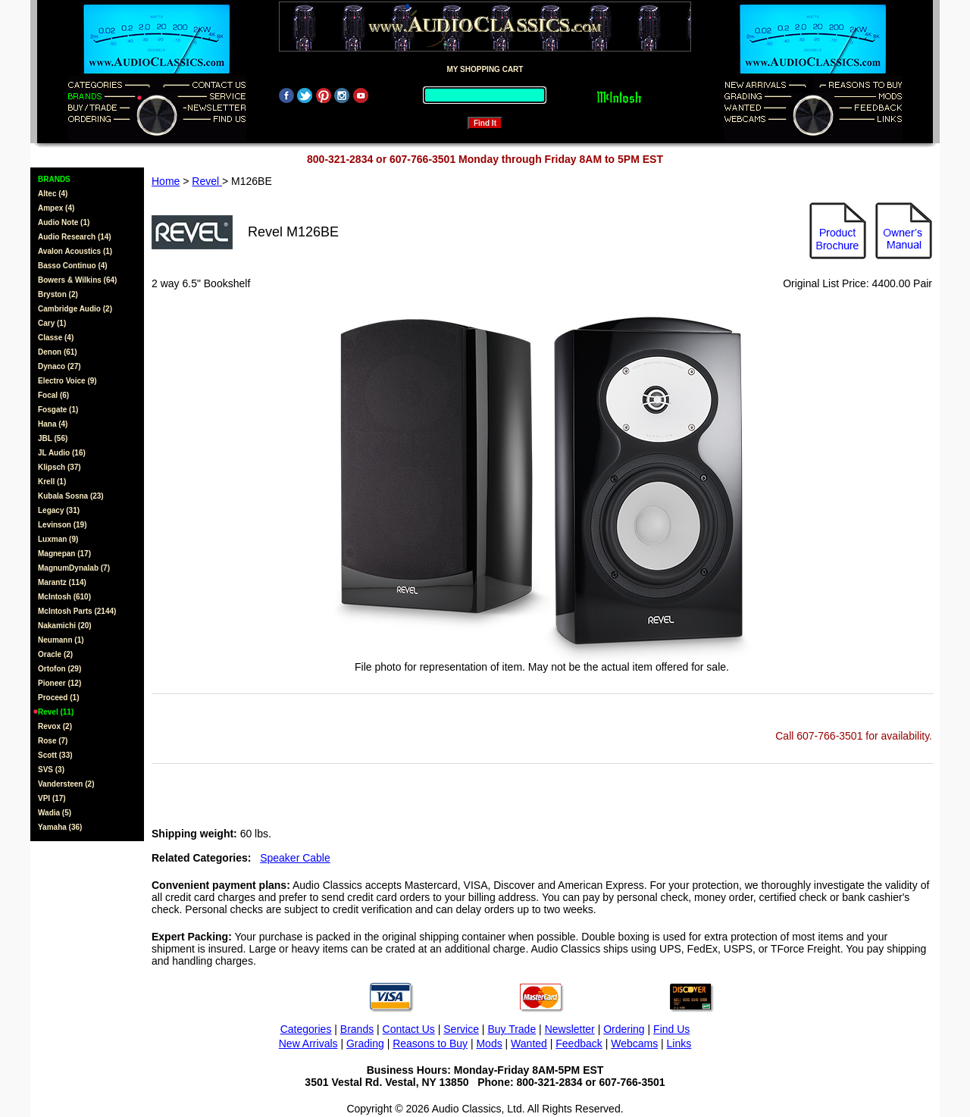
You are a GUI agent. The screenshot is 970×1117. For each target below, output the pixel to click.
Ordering (623, 1029)
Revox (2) (55, 726)
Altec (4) (52, 193)
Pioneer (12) (59, 683)
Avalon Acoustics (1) (75, 251)
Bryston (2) (58, 294)
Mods (489, 1043)
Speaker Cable (295, 858)
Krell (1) (52, 481)
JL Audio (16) (62, 453)
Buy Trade (511, 1029)
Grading (365, 1043)
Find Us (671, 1029)
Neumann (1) (61, 640)
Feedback (578, 1043)
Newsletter (570, 1029)
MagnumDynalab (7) (74, 568)
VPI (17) (52, 798)
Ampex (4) (56, 208)
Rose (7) (52, 741)
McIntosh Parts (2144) (77, 611)
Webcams (634, 1043)
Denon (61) (57, 352)
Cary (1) (52, 323)
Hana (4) (52, 424)
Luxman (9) (58, 539)
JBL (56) (52, 438)
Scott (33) (55, 755)
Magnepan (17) (64, 553)
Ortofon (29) (59, 669)
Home (166, 181)
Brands (357, 1029)
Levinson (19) (62, 525)
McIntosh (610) (64, 597)
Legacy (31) (59, 510)
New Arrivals (308, 1043)
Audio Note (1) (63, 222)
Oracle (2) (55, 654)
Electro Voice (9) (67, 381)
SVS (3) (51, 769)
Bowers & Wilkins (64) (77, 280)
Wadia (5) (54, 813)
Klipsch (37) (59, 467)
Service (461, 1029)
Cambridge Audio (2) (75, 309)
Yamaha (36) (60, 827)
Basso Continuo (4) (73, 265)
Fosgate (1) (58, 409)
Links (679, 1043)
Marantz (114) (62, 582)
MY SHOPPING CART (485, 69)
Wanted (529, 1043)
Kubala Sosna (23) (71, 496)
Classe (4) (56, 337)
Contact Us (409, 1029)
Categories (306, 1029)
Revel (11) (56, 712)
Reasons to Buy (430, 1043)
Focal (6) (53, 395)
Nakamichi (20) (65, 625)
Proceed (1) (58, 697)
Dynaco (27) (59, 366)
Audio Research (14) (74, 237)
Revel (207, 181)
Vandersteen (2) (66, 784)
